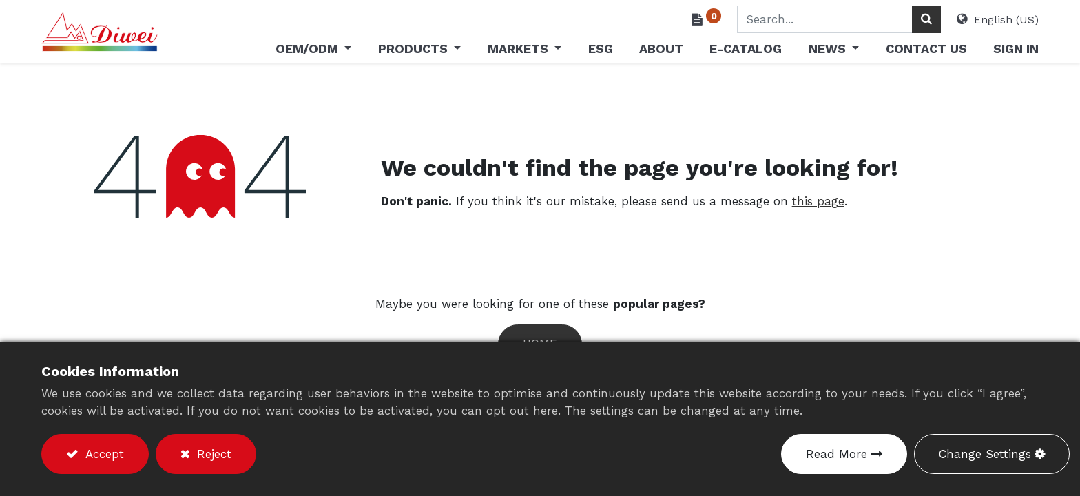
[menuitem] (599, 51)
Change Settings (985, 454)
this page (818, 201)
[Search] (926, 19)
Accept (102, 454)
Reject (212, 454)
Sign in (1016, 48)
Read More (836, 454)
